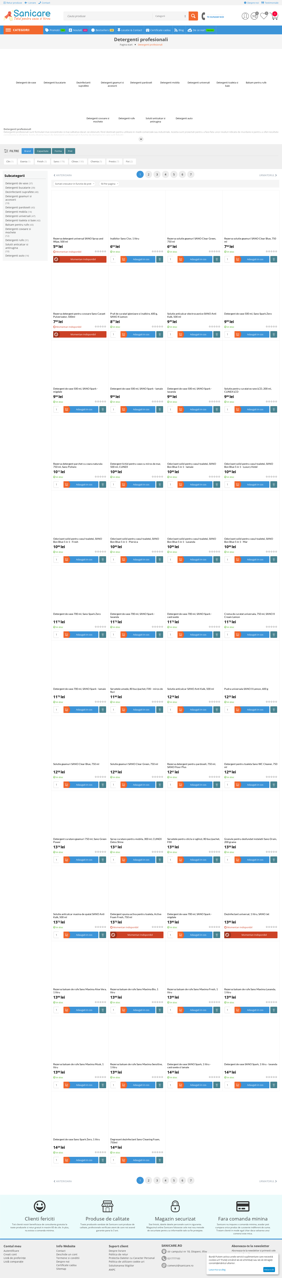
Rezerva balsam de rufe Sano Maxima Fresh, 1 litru (192, 991)
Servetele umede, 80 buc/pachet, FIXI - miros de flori (136, 690)
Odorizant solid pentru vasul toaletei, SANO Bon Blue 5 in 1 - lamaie (191, 465)
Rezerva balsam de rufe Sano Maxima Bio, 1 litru (134, 991)
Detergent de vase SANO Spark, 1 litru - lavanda (250, 1064)
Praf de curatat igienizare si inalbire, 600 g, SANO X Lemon (134, 315)
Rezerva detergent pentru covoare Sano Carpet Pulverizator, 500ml (79, 315)
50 (109, 183)
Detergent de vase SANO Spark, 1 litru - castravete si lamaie (189, 1066)
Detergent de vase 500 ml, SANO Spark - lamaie (136, 388)
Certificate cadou (66, 1265)
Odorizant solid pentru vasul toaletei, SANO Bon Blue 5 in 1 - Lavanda (191, 540)
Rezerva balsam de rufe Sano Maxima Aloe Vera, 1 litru (79, 991)
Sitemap (61, 1268)
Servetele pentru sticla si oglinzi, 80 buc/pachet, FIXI (193, 840)
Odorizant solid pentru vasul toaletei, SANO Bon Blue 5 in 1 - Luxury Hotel (248, 465)
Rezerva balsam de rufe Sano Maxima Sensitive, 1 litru (136, 1066)
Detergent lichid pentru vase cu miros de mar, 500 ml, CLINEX (135, 465)
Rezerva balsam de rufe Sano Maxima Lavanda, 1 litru (250, 991)
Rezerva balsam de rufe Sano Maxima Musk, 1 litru (78, 1066)
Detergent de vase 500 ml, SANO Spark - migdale (75, 390)
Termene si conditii (67, 1258)
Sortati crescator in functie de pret (74, 183)
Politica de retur (118, 1254)
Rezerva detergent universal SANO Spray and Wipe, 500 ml (78, 240)
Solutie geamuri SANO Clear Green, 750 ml (134, 763)
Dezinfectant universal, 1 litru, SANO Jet (246, 914)
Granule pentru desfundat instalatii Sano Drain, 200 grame (250, 840)
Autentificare (11, 1250)
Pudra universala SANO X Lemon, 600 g (246, 688)
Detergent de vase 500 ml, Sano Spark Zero (248, 313)
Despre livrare (117, 1250)
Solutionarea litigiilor (121, 1265)
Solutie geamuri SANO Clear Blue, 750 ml (76, 763)
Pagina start (126, 44)
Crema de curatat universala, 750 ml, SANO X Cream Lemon (249, 615)
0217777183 (173, 1258)
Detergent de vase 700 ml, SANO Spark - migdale (189, 916)
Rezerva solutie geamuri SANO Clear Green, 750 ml (191, 240)
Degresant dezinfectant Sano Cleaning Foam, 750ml (135, 1141)
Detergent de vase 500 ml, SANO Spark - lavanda (189, 390)
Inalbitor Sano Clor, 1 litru (124, 238)
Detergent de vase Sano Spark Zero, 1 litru (76, 1139)
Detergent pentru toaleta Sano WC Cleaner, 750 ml (250, 765)
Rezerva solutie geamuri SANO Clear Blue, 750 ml (250, 240)
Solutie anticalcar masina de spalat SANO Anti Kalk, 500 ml (78, 916)
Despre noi (62, 1261)
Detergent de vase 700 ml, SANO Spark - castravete (189, 615)
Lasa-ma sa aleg (217, 1269)
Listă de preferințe (15, 1258)
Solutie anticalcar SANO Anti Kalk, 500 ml (190, 688)
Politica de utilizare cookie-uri (126, 1261)
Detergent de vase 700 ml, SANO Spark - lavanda (132, 615)
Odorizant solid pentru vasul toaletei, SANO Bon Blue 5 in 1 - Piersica (134, 540)
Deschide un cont (66, 1254)
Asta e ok (269, 1269)
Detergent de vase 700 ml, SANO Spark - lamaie (79, 688)
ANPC (112, 1269)
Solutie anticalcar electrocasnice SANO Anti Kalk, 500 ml (191, 315)
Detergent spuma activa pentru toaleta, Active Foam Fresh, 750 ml (135, 916)
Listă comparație (13, 1261)
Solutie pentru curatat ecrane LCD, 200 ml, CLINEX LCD (248, 390)
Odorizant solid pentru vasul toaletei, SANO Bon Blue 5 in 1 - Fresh (77, 540)
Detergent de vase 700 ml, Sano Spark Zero (77, 613)
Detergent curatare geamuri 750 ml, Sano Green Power (79, 840)
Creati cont (10, 1254)
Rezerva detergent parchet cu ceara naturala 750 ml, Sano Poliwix (77, 465)
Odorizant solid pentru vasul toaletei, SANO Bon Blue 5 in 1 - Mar (248, 540)
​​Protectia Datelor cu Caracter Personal (132, 1258)
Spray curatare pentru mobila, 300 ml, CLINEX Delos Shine (136, 840)
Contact (60, 1250)
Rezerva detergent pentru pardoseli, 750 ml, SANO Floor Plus (191, 765)
